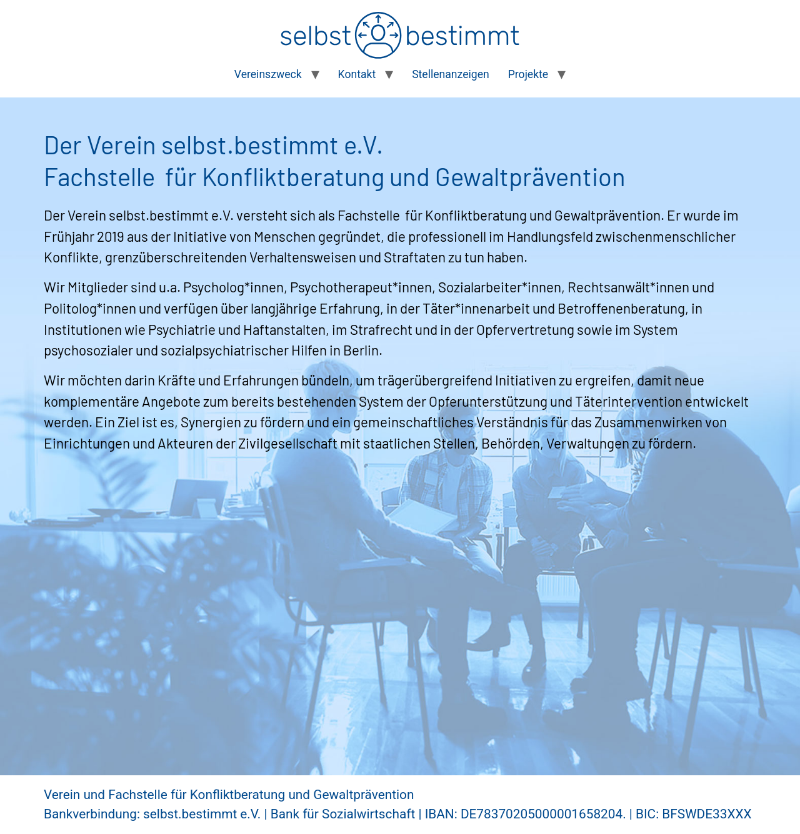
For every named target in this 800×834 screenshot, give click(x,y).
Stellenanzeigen (450, 74)
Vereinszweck (268, 74)
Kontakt (357, 74)
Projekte (528, 74)
